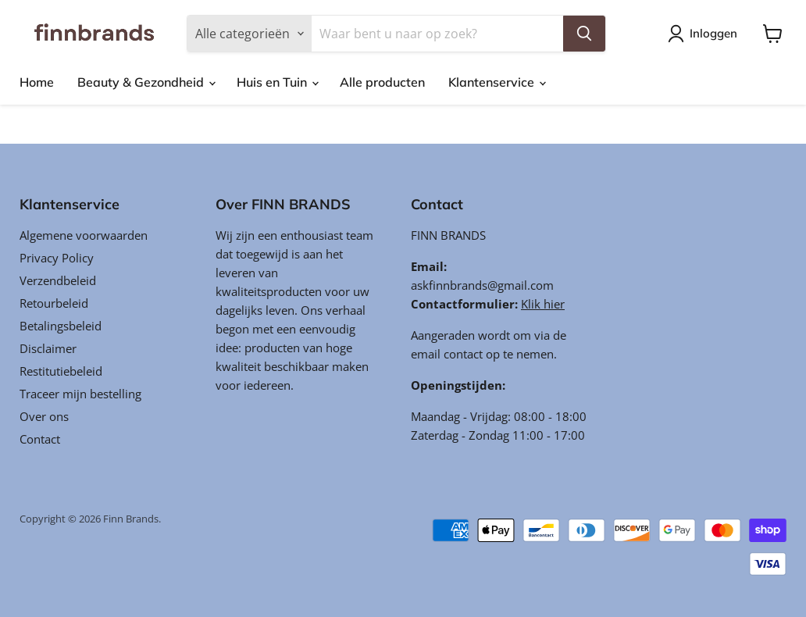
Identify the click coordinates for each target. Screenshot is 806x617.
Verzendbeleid (58, 280)
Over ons (44, 416)
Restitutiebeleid (61, 371)
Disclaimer (48, 348)
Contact (40, 439)
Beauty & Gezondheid (146, 82)
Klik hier (543, 304)
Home (37, 82)
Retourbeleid (54, 303)
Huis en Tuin (277, 82)
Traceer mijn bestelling (80, 393)
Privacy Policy (57, 258)
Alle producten (382, 82)
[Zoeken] (437, 34)
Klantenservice (496, 82)
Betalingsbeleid (61, 325)
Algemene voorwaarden (84, 235)
